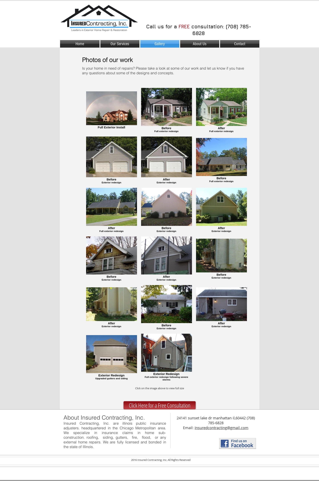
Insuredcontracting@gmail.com (221, 427)
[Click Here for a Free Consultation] (160, 405)
